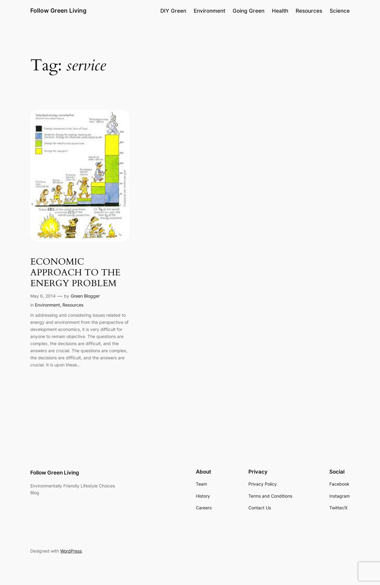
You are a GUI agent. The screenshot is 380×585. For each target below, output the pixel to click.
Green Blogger (85, 296)
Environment (47, 304)
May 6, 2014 (43, 296)
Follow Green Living (58, 10)
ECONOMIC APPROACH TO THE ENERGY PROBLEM (75, 273)
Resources (72, 304)
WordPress (71, 551)
